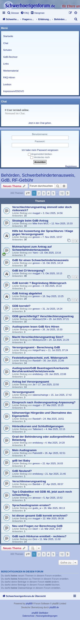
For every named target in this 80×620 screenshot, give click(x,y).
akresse (36, 497)
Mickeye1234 (39, 319)
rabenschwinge (40, 395)
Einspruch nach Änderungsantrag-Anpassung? (44, 402)
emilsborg (37, 374)
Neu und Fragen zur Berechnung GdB (37, 526)
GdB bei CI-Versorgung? (28, 270)
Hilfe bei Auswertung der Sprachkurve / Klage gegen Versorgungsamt (42, 232)
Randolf (36, 360)
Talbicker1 (37, 429)
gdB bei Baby (21, 460)
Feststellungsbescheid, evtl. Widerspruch (40, 357)
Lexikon (7, 84)
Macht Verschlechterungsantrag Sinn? (37, 337)
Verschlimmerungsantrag (29, 481)
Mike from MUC (40, 223)
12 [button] (62, 193)
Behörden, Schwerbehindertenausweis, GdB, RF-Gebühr (38, 177)
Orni (34, 539)
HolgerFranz (38, 350)
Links (6, 63)
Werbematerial (10, 70)
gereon (36, 237)
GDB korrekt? (21, 305)
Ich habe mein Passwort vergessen (40, 150)
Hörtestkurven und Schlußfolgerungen (38, 426)
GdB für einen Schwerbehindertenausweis (40, 260)
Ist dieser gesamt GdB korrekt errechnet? (39, 515)
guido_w (36, 508)
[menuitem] (13, 12)
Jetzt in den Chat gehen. (39, 123)
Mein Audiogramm (24, 450)
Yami (35, 252)
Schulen (7, 50)
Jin (33, 384)
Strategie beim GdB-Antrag (30, 220)
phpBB (29, 603)
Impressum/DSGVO (13, 91)
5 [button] (53, 193)
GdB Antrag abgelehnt (27, 293)
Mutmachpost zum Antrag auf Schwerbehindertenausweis (32, 248)
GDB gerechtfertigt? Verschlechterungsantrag (43, 316)
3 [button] (43, 193)
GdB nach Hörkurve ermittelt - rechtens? (39, 536)
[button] (28, 193)
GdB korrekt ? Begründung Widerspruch (39, 283)
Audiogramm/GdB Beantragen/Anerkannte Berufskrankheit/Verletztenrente (40, 369)
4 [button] (48, 193)
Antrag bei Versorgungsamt (30, 381)
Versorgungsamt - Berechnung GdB (36, 347)
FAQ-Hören (9, 77)
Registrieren (71, 166)
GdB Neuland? (22, 471)
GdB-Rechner (10, 57)
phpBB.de (54, 607)
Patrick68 (37, 453)
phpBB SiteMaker (40, 613)
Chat (5, 43)
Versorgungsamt (23, 392)
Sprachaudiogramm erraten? (31, 505)
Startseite (8, 36)
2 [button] (39, 193)
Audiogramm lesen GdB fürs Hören (35, 326)
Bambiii (36, 484)
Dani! (35, 529)
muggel (36, 213)
